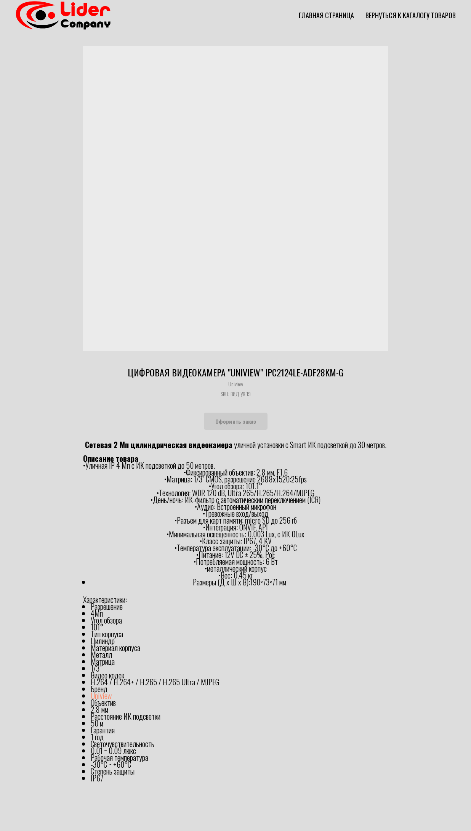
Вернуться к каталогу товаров (410, 15)
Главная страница (326, 15)
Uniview (101, 695)
